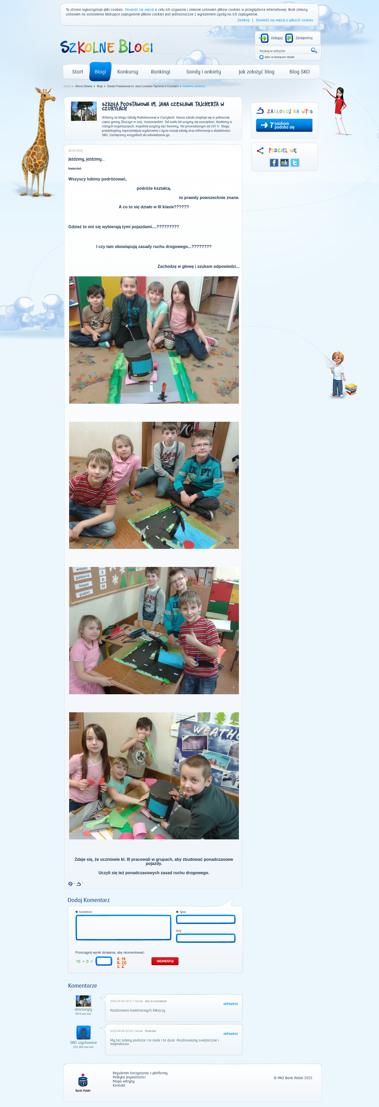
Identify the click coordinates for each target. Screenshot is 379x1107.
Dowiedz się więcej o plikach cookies (284, 20)
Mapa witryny (123, 1082)
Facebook (274, 162)
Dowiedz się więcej (139, 10)
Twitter (295, 162)
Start (77, 72)
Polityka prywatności (129, 1077)
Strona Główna (83, 86)
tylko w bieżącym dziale (279, 57)
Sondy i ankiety (203, 72)
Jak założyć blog (257, 72)
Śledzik (284, 162)
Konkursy (127, 72)
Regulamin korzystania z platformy (140, 1073)
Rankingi (160, 72)
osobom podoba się (284, 125)
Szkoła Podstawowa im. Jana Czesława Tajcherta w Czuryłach (143, 86)
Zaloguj (277, 38)
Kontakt (119, 1086)
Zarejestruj (304, 38)
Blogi (100, 72)
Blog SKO (299, 72)
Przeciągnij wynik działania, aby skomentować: (110, 952)
